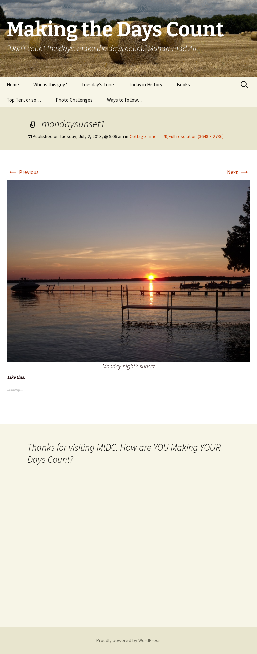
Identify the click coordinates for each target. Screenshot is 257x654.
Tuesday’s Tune (97, 84)
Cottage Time (143, 136)
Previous (23, 172)
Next (238, 172)
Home (13, 84)
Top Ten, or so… (24, 100)
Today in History (145, 84)
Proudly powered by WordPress (128, 640)
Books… (186, 84)
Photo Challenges (74, 100)
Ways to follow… (124, 100)
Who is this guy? (50, 84)
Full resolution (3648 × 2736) (196, 136)
